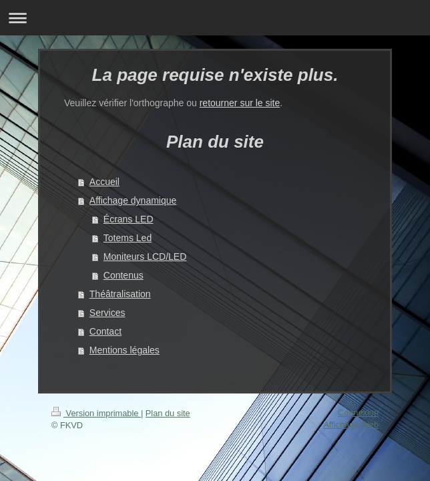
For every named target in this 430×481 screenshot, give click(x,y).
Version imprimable (96, 413)
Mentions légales (124, 350)
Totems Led (127, 237)
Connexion (358, 413)
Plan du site (168, 413)
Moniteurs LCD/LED (145, 256)
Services (107, 312)
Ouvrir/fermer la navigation (215, 17)
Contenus (123, 275)
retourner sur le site (240, 103)
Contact (105, 331)
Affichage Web (351, 425)
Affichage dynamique (133, 200)
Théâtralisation (120, 294)
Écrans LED (128, 219)
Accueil (104, 181)
